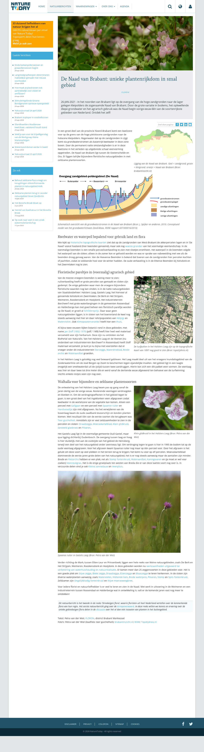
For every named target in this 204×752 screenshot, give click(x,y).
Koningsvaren (154, 459)
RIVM (137, 621)
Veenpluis (117, 466)
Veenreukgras (74, 462)
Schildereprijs (91, 310)
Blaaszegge (142, 573)
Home (41, 6)
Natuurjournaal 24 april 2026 (28, 110)
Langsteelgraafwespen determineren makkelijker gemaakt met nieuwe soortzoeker (32, 77)
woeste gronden (133, 246)
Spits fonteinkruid (177, 577)
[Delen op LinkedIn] (185, 124)
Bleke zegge (98, 573)
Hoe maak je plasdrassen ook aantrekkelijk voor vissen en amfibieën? (28, 90)
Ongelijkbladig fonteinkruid (89, 580)
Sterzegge (100, 349)
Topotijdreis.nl (149, 621)
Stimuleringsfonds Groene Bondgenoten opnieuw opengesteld (32, 102)
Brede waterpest (138, 577)
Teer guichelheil (66, 420)
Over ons (108, 6)
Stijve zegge (85, 573)
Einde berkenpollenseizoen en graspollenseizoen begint (29, 66)
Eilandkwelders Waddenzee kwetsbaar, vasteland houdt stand (31, 126)
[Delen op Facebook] (177, 124)
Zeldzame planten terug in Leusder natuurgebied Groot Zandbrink (31, 194)
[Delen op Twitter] (181, 124)
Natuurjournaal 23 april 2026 (28, 154)
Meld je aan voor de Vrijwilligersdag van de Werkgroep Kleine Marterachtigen (31, 137)
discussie (100, 609)
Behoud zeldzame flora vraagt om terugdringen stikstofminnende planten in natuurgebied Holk (31, 183)
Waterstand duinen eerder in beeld (31, 147)
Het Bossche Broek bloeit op (28, 202)
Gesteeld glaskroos (68, 427)
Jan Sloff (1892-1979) (75, 331)
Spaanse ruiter (110, 405)
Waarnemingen (86, 6)
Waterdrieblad (114, 349)
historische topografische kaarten (88, 242)
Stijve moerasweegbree (120, 580)
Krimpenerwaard (125, 606)
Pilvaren (86, 427)
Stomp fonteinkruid (119, 459)
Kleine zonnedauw (98, 466)
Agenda (124, 6)
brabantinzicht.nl (124, 621)
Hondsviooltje (65, 409)
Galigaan (76, 405)
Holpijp (120, 318)
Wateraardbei (75, 353)
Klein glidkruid (120, 423)
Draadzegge (85, 423)
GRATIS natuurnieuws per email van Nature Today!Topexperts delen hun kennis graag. (30, 36)
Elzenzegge (126, 573)
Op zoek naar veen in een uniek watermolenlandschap (29, 221)
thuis (119, 321)
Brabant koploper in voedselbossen (31, 117)
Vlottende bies (120, 577)
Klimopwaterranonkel (88, 321)
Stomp (160, 577)
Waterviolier (64, 321)
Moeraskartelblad (102, 423)
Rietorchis (73, 459)
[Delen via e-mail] (190, 124)
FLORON (125, 92)
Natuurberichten (60, 6)
